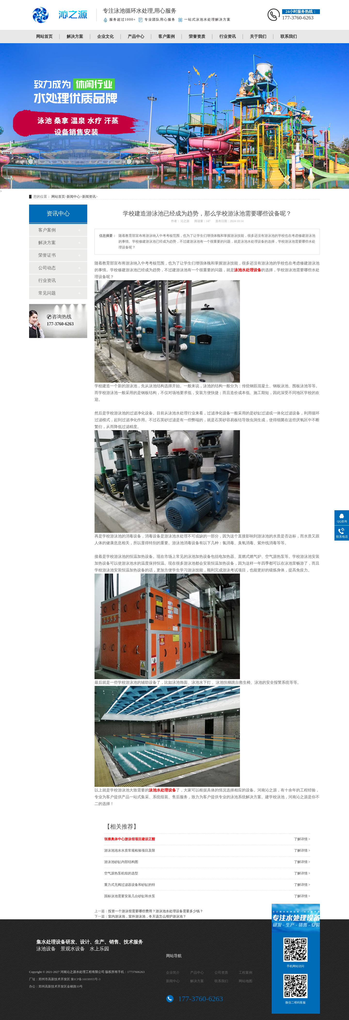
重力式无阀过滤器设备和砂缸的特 (129, 885)
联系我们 (288, 36)
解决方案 (75, 36)
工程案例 (245, 972)
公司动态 (47, 267)
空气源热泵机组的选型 (121, 873)
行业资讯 (227, 36)
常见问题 (47, 293)
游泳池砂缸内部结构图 (121, 862)
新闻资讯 (89, 196)
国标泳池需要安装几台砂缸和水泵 (129, 896)
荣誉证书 (47, 255)
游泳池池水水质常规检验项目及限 (129, 850)
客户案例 (166, 36)
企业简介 (173, 972)
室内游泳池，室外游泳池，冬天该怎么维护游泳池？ (147, 916)
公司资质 (221, 972)
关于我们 (258, 36)
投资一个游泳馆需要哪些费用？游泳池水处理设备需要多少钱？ (155, 911)
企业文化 (105, 36)
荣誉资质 (197, 36)
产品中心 (136, 36)
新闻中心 (73, 196)
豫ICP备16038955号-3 (85, 979)
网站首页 (44, 36)
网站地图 (245, 981)
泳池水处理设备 (247, 270)
